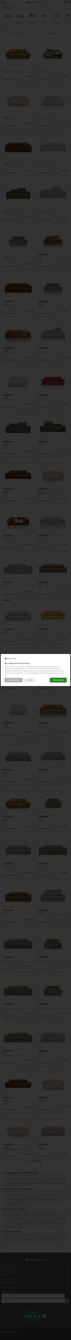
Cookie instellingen (13, 680)
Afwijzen (29, 680)
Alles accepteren (58, 680)
